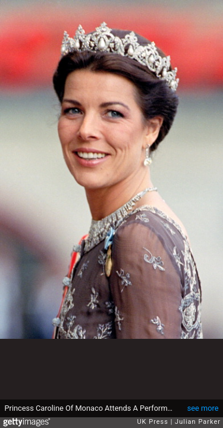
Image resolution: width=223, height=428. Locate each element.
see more (203, 408)
